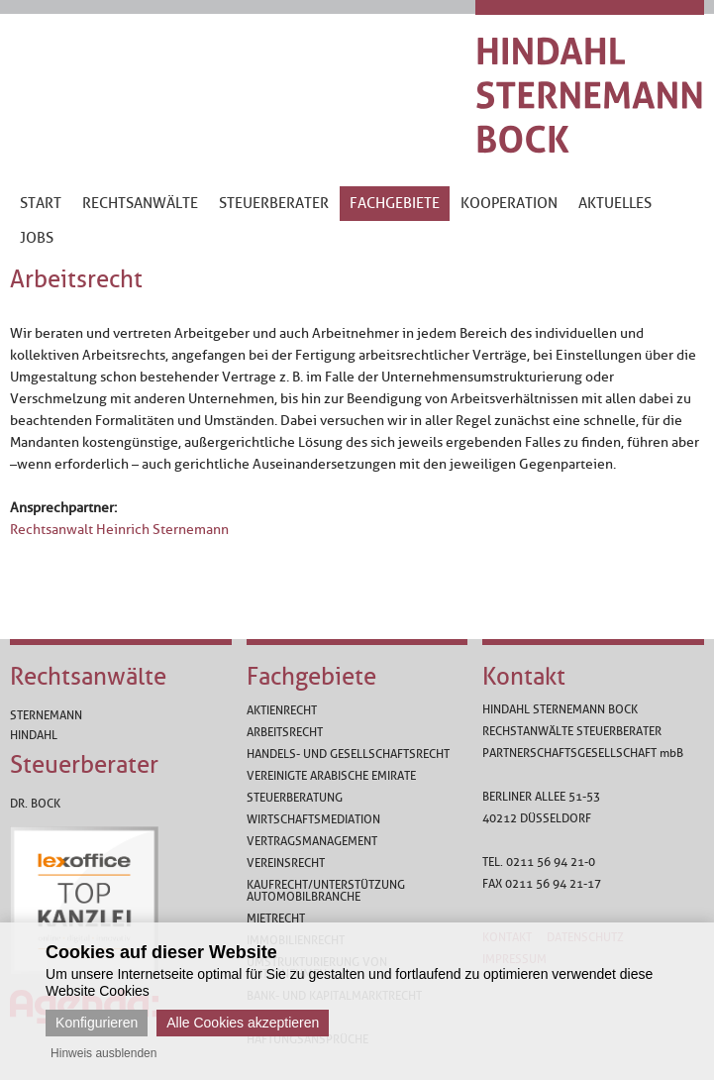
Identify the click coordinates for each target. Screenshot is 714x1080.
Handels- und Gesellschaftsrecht (348, 754)
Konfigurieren (96, 1022)
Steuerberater (84, 765)
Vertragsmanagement (312, 841)
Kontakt (523, 677)
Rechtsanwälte (88, 677)
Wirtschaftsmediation (313, 819)
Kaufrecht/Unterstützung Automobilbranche (326, 891)
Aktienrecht (282, 710)
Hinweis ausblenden (103, 1053)
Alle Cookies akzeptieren (242, 1022)
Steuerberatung (295, 798)
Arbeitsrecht (285, 732)
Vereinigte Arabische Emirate (331, 776)
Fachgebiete (311, 677)
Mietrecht (276, 918)
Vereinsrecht (286, 863)
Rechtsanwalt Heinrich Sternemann (119, 529)
